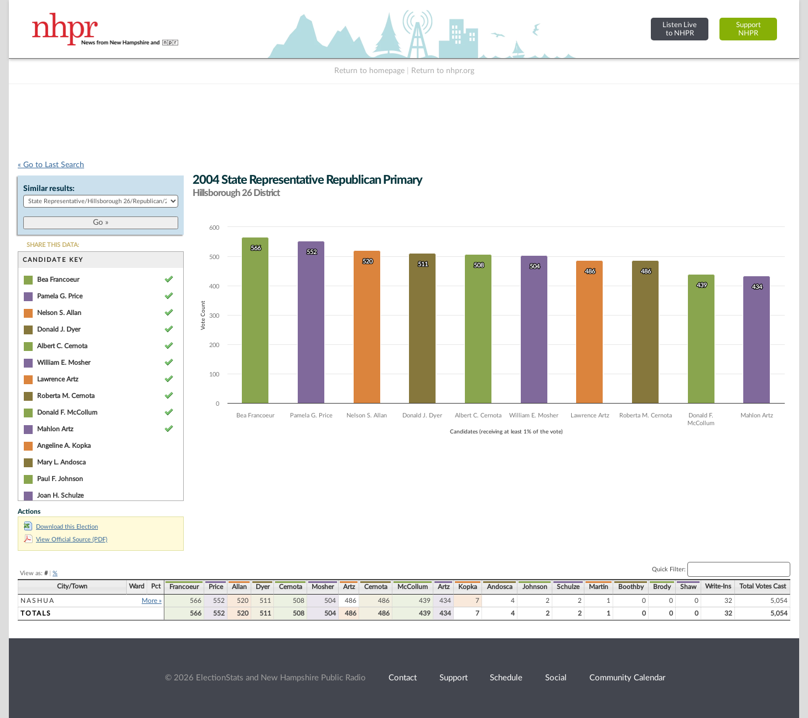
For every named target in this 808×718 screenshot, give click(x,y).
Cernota (290, 586)
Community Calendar (627, 678)
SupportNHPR (748, 29)
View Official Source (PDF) (65, 539)
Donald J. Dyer (58, 329)
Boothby (631, 586)
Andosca (499, 586)
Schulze (568, 586)
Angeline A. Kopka (64, 445)
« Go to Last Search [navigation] (51, 165)
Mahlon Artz (55, 429)
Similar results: (49, 189)
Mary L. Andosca (61, 462)
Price (216, 586)
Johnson (534, 586)
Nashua (37, 600)
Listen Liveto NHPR (679, 29)
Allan (239, 586)
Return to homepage (369, 71)
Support (453, 678)
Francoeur (184, 586)
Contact (403, 678)
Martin (598, 586)
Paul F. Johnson (60, 479)
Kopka (467, 586)
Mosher (323, 586)
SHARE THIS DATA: (53, 245)
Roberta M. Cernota (66, 395)
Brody (662, 586)
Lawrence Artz (57, 379)
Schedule (506, 678)
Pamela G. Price (59, 296)
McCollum (412, 586)
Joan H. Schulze (60, 495)
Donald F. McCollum (67, 412)
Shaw (688, 586)
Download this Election (61, 527)
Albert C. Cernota (62, 346)
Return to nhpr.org (442, 71)
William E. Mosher (63, 362)
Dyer (263, 586)
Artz (349, 586)
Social (556, 678)
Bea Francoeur (58, 279)
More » (152, 600)
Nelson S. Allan (59, 312)
